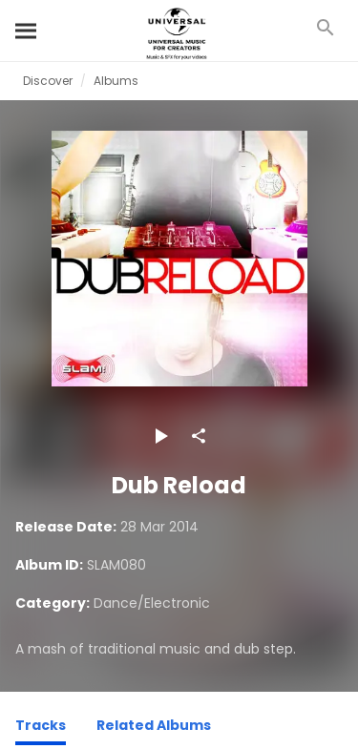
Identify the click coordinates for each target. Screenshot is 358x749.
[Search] (26, 30)
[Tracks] (40, 728)
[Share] (198, 436)
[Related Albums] (153, 728)
